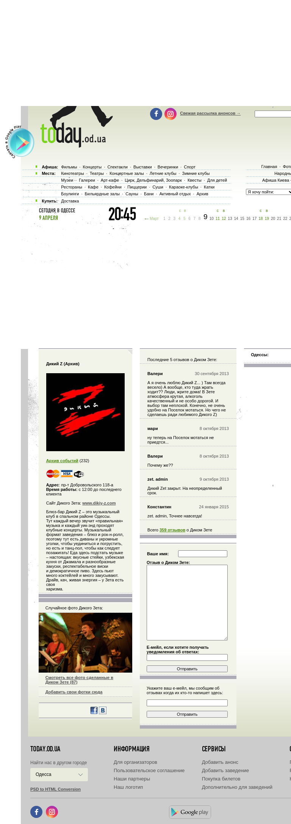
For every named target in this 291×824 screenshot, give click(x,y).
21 (279, 219)
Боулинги (70, 194)
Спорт (190, 167)
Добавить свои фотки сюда (74, 692)
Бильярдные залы (102, 194)
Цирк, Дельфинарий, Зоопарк (153, 180)
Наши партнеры (132, 779)
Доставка (70, 201)
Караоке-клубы (183, 187)
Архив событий (62, 460)
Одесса (43, 774)
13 (230, 219)
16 (248, 219)
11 (218, 219)
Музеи (67, 180)
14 (236, 219)
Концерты (92, 167)
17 (254, 219)
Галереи (87, 180)
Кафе (93, 187)
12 (224, 219)
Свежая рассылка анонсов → (210, 113)
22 (285, 219)
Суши (157, 187)
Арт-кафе (110, 180)
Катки (209, 187)
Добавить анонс (220, 762)
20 (273, 219)
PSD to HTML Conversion (55, 789)
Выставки (142, 167)
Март (154, 219)
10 (212, 219)
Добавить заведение (225, 770)
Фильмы (69, 167)
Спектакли (117, 167)
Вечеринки (168, 167)
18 (260, 219)
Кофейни (113, 187)
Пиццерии (137, 187)
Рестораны (71, 187)
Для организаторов (135, 762)
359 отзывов (172, 530)
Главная (269, 166)
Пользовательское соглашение (149, 770)
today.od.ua (45, 749)
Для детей (217, 180)
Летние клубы (163, 173)
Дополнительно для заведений (237, 787)
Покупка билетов (221, 779)
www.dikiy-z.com (99, 503)
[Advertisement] (156, 284)
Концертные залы (127, 173)
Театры (97, 173)
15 (242, 219)
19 (267, 219)
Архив (202, 194)
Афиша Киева (275, 180)
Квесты (195, 180)
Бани (149, 194)
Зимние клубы (196, 173)
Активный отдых (175, 194)
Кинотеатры (72, 173)
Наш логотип (128, 787)
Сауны (131, 194)
